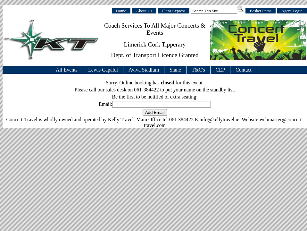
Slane (175, 70)
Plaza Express (174, 10)
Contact (244, 70)
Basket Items (260, 10)
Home (121, 10)
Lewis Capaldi (103, 70)
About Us (144, 10)
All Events (67, 70)
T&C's (198, 70)
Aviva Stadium (144, 70)
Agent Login (292, 10)
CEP (220, 70)
